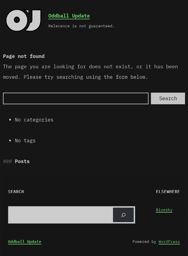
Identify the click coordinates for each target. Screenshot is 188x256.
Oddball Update (69, 15)
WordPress (169, 241)
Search (168, 98)
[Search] (76, 98)
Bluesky (164, 209)
